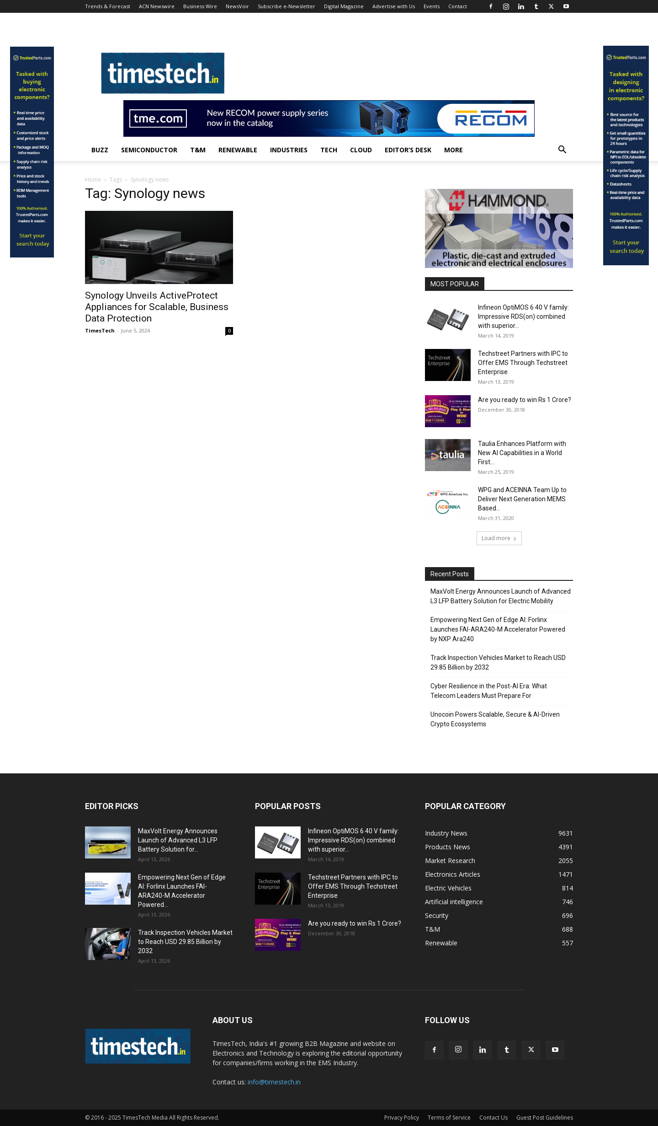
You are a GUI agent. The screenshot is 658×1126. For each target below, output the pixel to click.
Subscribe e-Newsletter (286, 6)
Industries (289, 149)
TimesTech (100, 330)
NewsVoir (237, 6)
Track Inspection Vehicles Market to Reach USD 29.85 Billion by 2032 (498, 662)
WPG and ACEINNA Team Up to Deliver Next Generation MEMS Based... (522, 499)
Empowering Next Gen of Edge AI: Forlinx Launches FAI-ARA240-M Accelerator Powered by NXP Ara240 (497, 629)
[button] (562, 150)
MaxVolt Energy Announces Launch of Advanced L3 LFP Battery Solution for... (178, 840)
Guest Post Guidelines (544, 1117)
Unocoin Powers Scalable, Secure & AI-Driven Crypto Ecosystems (495, 719)
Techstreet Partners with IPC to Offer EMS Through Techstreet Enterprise (523, 362)
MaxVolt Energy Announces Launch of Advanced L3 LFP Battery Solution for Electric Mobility (500, 596)
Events (432, 6)
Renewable (237, 149)
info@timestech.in (274, 1082)
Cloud (361, 149)
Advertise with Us (393, 6)
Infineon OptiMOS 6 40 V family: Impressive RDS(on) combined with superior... (523, 316)
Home (93, 179)
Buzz (99, 149)
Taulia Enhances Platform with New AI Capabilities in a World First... (522, 453)
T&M (198, 149)
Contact (457, 6)
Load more (499, 538)
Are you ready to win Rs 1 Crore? (524, 399)
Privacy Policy (401, 1117)
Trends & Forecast (107, 6)
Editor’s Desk (408, 149)
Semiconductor (149, 149)
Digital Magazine (344, 6)
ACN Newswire (157, 6)
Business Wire (200, 6)
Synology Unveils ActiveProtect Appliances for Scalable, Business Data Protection (156, 307)
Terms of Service (449, 1117)
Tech (328, 149)
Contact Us (493, 1117)
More (453, 149)
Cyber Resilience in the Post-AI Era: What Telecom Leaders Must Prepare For (488, 690)
